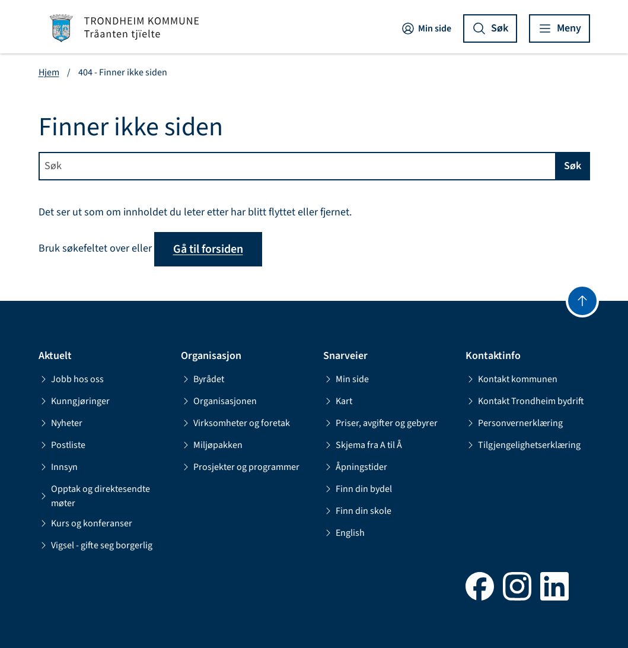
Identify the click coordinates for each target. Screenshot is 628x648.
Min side (426, 28)
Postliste (62, 445)
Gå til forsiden (208, 249)
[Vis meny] (559, 28)
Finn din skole (357, 510)
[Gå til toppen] (582, 300)
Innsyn (58, 467)
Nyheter (60, 423)
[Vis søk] (490, 28)
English (344, 532)
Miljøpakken (212, 445)
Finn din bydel (357, 488)
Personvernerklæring (514, 423)
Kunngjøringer (74, 401)
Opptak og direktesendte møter (94, 496)
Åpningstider (355, 467)
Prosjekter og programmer (240, 467)
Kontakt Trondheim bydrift (525, 401)
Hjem (49, 72)
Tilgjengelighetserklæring (523, 445)
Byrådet (202, 379)
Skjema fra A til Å (362, 445)
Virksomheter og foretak (235, 423)
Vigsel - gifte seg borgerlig (95, 545)
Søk (572, 165)
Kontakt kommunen (511, 379)
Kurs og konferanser (85, 523)
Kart (337, 401)
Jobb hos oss (71, 379)
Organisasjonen (219, 401)
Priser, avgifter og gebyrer (380, 423)
